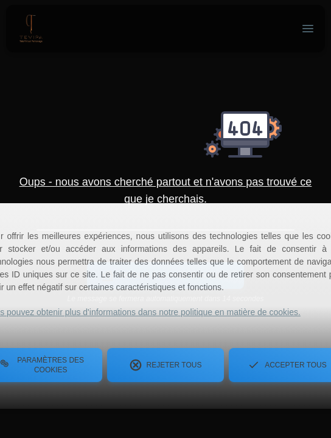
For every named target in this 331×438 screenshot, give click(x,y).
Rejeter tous (166, 365)
